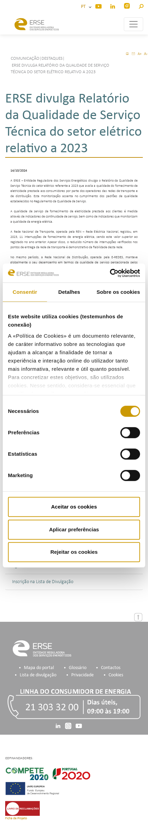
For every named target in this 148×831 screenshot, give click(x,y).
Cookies (116, 675)
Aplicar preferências (74, 529)
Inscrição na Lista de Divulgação (42, 581)
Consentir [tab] (25, 292)
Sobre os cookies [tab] (118, 292)
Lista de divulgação (38, 675)
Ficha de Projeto (16, 818)
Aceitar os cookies (74, 507)
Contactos (110, 667)
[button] (141, 5)
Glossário (77, 667)
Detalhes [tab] (69, 292)
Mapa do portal (39, 667)
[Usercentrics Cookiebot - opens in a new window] (110, 273)
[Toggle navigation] (133, 24)
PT (84, 6)
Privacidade (82, 675)
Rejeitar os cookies (74, 552)
